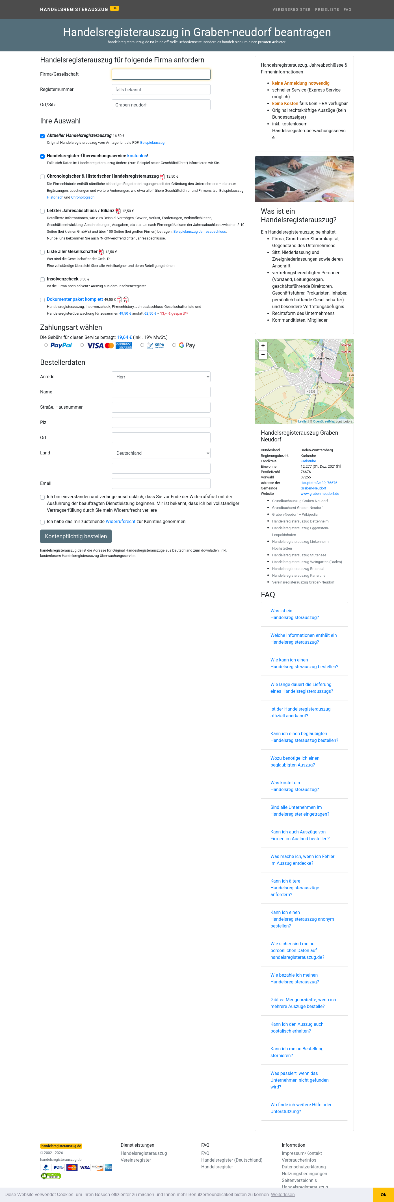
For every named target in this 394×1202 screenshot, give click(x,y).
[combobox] (161, 74)
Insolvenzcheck (68, 279)
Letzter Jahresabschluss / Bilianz (90, 210)
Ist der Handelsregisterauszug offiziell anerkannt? (300, 712)
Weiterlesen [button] (283, 1194)
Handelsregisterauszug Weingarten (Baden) (307, 562)
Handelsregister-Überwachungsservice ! (97, 155)
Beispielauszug (152, 142)
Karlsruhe (308, 461)
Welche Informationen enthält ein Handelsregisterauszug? (303, 639)
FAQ (348, 9)
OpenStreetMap (324, 421)
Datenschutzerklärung (304, 1167)
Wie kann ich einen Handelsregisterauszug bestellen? (304, 663)
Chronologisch (82, 197)
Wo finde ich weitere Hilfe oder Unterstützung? (301, 1108)
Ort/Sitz (48, 104)
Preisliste (327, 9)
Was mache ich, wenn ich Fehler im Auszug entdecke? (302, 860)
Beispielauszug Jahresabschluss (200, 231)
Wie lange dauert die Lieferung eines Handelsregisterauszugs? (301, 688)
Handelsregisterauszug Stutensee (299, 555)
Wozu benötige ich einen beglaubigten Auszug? (294, 761)
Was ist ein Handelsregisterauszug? (294, 614)
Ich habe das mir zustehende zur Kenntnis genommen (116, 521)
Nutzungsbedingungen (304, 1173)
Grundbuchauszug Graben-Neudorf (300, 501)
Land (45, 453)
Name (46, 392)
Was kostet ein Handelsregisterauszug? (294, 786)
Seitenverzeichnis (299, 1180)
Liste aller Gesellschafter (82, 251)
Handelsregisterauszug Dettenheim (300, 521)
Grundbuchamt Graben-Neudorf (297, 508)
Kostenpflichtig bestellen (76, 536)
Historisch (55, 197)
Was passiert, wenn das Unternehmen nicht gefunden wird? (299, 1080)
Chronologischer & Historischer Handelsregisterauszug (112, 176)
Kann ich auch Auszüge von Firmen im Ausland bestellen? (300, 835)
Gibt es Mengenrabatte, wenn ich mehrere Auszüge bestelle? (303, 1003)
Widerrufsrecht (120, 521)
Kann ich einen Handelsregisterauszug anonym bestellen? (302, 919)
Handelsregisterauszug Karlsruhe (299, 575)
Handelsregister (217, 1167)
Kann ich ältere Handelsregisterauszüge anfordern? (294, 887)
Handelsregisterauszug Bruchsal (298, 569)
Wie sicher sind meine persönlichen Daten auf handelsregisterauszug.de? (297, 950)
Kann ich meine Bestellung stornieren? (297, 1052)
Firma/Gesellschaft (59, 74)
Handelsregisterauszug (79, 9)
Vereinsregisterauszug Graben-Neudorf (303, 582)
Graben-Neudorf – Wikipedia (295, 514)
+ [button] (263, 346)
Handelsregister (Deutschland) (232, 1160)
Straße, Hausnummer (61, 407)
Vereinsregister (291, 9)
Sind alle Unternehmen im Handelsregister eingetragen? (299, 811)
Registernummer (56, 89)
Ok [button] (383, 1194)
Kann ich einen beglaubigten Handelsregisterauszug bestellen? (304, 737)
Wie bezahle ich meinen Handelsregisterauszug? (294, 978)
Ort (43, 437)
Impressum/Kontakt (302, 1153)
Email (45, 483)
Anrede (47, 376)
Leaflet (303, 421)
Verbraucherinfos (299, 1160)
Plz (43, 422)
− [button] (263, 355)
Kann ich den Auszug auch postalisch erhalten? (297, 1028)
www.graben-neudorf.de (320, 493)
